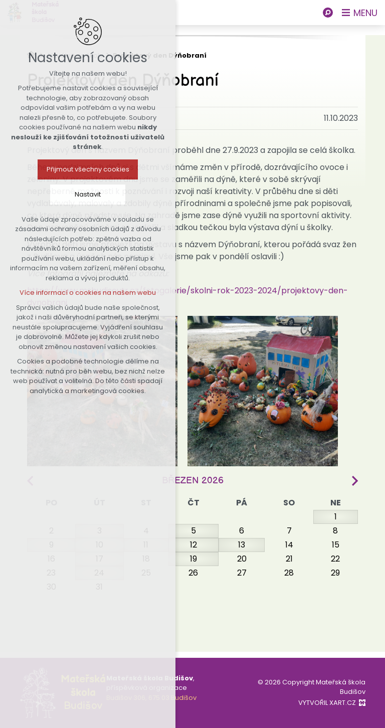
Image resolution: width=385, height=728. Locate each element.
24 (99, 573)
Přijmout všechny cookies (86, 169)
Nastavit (86, 194)
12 (193, 545)
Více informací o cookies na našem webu (86, 292)
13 (241, 545)
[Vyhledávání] (328, 13)
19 (193, 559)
